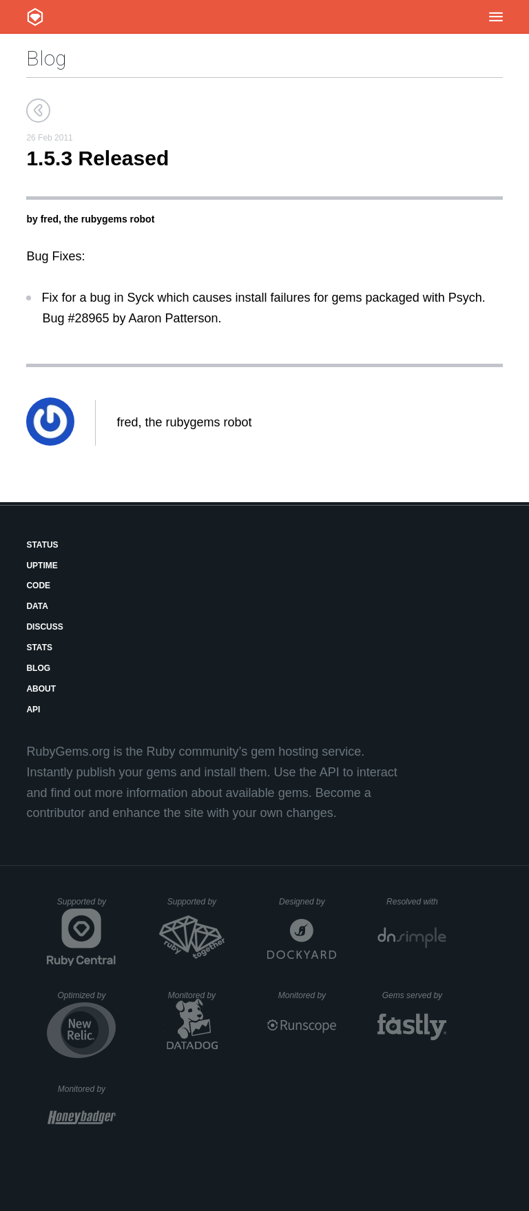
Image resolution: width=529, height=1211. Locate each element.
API (33, 709)
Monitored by (197, 995)
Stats (39, 647)
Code (38, 585)
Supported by (86, 906)
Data (37, 606)
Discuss (44, 627)
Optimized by (86, 1000)
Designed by (307, 902)
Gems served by (414, 995)
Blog (46, 58)
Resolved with (416, 902)
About (41, 689)
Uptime (41, 565)
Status (42, 545)
